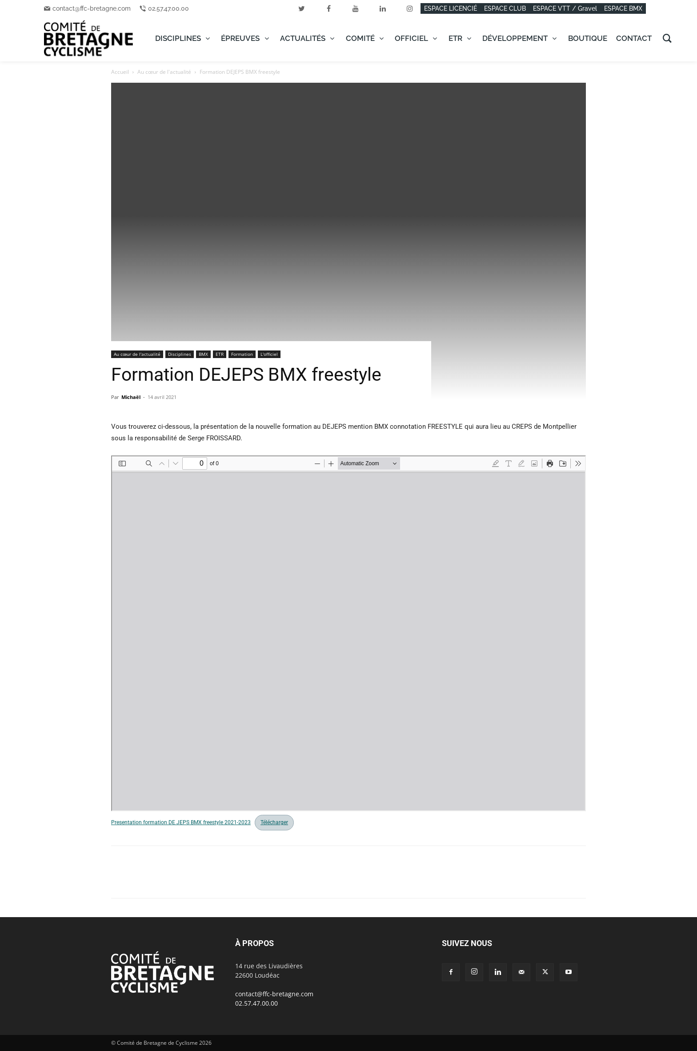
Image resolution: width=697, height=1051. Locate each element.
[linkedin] (382, 8)
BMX (203, 354)
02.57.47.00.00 (168, 8)
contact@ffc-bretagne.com (91, 8)
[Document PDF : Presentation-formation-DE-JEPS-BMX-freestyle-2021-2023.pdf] (348, 633)
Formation (242, 354)
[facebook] (328, 8)
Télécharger (274, 822)
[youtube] (355, 8)
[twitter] (301, 8)
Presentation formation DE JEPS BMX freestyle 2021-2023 (181, 822)
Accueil (120, 72)
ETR (220, 354)
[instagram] (409, 8)
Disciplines (179, 354)
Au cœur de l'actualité (164, 72)
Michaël (130, 397)
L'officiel (269, 354)
